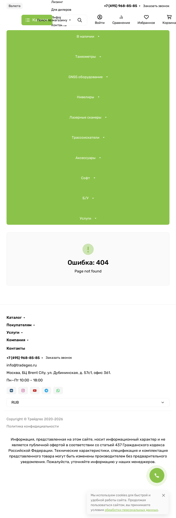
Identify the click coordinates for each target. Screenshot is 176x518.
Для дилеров (61, 10)
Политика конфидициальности (33, 426)
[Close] (163, 495)
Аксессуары (86, 158)
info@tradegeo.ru (22, 365)
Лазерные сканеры (85, 117)
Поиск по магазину (52, 20)
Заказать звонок (156, 6)
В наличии (85, 36)
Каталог (14, 317)
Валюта (15, 6)
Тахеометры (85, 56)
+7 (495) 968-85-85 (120, 6)
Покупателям (19, 325)
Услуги (85, 218)
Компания (16, 340)
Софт (85, 178)
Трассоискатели (85, 137)
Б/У (86, 198)
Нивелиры (85, 97)
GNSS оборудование (86, 77)
